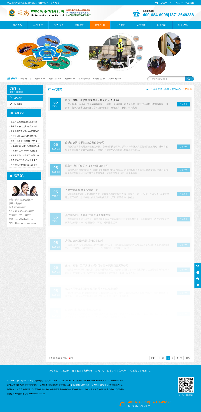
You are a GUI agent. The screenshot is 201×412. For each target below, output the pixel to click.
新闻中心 (100, 25)
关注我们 (161, 3)
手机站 (175, 3)
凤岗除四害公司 (99, 79)
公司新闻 (15, 97)
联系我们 (188, 3)
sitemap (10, 381)
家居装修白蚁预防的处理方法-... (24, 141)
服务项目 (59, 25)
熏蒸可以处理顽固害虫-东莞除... (24, 121)
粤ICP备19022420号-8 (25, 381)
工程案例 (38, 25)
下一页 (179, 358)
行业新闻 (15, 103)
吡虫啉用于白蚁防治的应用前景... (25, 131)
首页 (152, 358)
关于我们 (142, 25)
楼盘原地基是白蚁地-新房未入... (24, 160)
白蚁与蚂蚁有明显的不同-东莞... (24, 165)
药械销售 (79, 25)
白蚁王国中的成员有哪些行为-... (24, 136)
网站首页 (17, 25)
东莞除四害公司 (54, 79)
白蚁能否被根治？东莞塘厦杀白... (25, 146)
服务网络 (183, 25)
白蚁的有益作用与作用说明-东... (24, 150)
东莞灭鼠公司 (70, 79)
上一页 (161, 358)
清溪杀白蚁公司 (115, 79)
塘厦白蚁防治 (84, 79)
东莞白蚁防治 (25, 79)
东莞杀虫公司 (40, 79)
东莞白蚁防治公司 (101, 385)
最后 (188, 358)
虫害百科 (121, 25)
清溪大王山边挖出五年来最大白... (25, 155)
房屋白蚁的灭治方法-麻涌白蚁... (24, 126)
